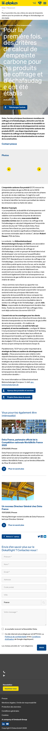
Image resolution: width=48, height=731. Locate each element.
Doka (3, 8)
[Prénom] (24, 556)
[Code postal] (24, 587)
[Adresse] (24, 579)
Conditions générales (10, 711)
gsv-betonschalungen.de (18, 383)
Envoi (41, 647)
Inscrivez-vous (11, 688)
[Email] (24, 572)
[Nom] (24, 564)
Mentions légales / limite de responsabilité (19, 702)
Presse (4, 698)
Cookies (5, 715)
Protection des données (11, 706)
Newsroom (11, 8)
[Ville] (24, 594)
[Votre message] (24, 617)
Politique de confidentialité (16, 636)
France (6, 602)
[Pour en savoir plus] (24, 428)
